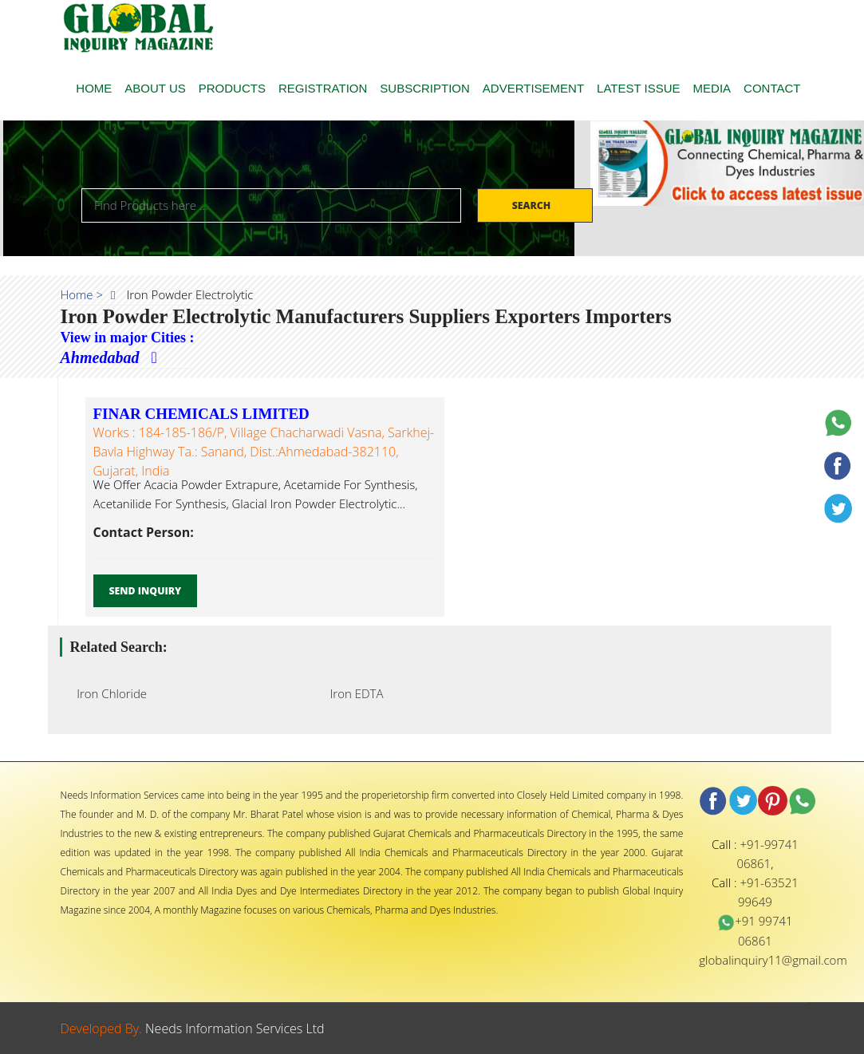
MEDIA (712, 88)
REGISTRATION (322, 88)
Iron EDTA (352, 693)
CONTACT (772, 88)
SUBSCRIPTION (425, 88)
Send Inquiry (145, 591)
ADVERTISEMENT (533, 88)
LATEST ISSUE (638, 88)
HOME (94, 88)
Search (533, 205)
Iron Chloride (108, 693)
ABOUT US (154, 88)
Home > (82, 294)
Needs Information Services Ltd (235, 1028)
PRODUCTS (232, 88)
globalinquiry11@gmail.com (772, 960)
